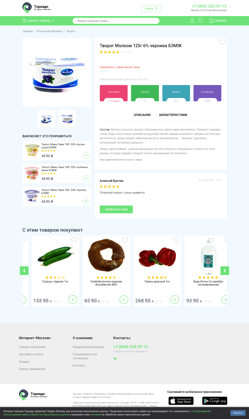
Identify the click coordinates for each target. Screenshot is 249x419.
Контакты (79, 365)
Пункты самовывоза (32, 369)
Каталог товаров (39, 21)
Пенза (149, 8)
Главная (28, 31)
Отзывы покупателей (32, 347)
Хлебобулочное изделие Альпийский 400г (150, 283)
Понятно (238, 413)
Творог (71, 31)
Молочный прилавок (49, 31)
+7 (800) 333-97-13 (209, 6)
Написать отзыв (116, 209)
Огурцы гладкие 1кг (99, 281)
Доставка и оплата (31, 354)
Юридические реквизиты (88, 347)
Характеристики (173, 115)
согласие (96, 414)
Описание (142, 115)
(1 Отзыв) (125, 52)
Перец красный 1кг (201, 281)
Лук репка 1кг (48, 281)
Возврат (24, 361)
